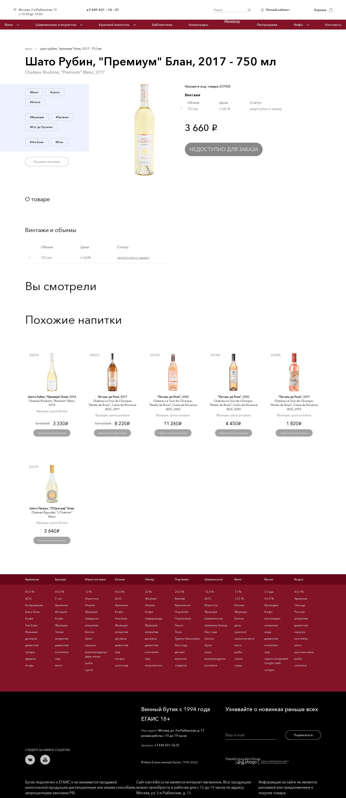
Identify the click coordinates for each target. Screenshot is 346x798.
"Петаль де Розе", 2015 (294, 396)
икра (208, 652)
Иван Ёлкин (59, 711)
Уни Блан (31, 625)
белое (89, 632)
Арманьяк (32, 579)
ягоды (29, 665)
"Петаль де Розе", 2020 (173, 396)
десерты (31, 638)
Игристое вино (95, 579)
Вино (9, 24)
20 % (148, 591)
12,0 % (209, 591)
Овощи (299, 605)
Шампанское (214, 579)
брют (89, 638)
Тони (178, 632)
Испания (61, 612)
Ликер (149, 579)
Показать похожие (47, 161)
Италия (90, 605)
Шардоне (91, 618)
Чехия (59, 632)
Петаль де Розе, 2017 (112, 396)
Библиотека (162, 24)
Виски (268, 579)
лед (57, 658)
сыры (238, 665)
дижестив (32, 645)
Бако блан (32, 612)
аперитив (61, 638)
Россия (299, 612)
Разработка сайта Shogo (257, 760)
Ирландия (271, 605)
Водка (298, 579)
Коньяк (120, 579)
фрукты (30, 658)
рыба (89, 663)
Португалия (183, 618)
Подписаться (303, 735)
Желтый (150, 598)
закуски (90, 645)
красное (181, 658)
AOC (28, 598)
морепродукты (215, 658)
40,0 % (29, 591)
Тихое (179, 625)
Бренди (60, 579)
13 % (237, 591)
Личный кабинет (277, 9)
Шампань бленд (216, 625)
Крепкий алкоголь (114, 24)
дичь (237, 625)
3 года (268, 591)
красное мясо (244, 638)
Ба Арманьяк (34, 605)
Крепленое (183, 605)
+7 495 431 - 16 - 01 (102, 10)
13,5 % (239, 598)
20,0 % (179, 591)
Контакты (333, 24)
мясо (58, 665)
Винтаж (180, 598)
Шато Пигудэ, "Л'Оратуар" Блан (52, 508)
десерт (180, 652)
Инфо (298, 24)
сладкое (181, 665)
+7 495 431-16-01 (167, 745)
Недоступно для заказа (223, 149)
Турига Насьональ (187, 638)
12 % (88, 591)
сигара (30, 652)
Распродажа (267, 24)
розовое (211, 665)
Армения (61, 605)
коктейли (62, 652)
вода (267, 632)
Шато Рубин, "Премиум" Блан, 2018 (52, 396)
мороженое (153, 665)
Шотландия (272, 618)
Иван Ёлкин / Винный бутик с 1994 (166, 10)
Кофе (29, 618)
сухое (89, 670)
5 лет (58, 598)
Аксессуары (198, 24)
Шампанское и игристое (55, 24)
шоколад (121, 665)
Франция (31, 632)
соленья (300, 665)
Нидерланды (153, 618)
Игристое (91, 598)
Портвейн (182, 579)
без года (181, 645)
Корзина (320, 10)
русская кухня (304, 652)
